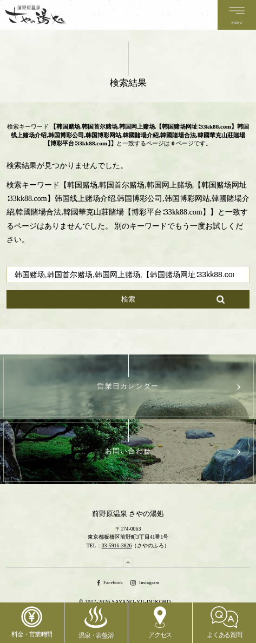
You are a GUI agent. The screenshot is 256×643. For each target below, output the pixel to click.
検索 (128, 299)
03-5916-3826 (117, 545)
